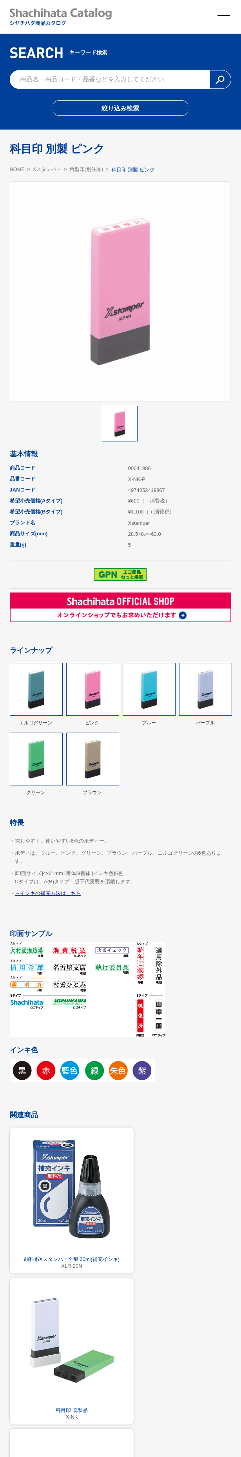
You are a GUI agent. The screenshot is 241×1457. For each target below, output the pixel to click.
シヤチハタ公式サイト (73, 1432)
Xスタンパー (47, 171)
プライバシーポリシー (167, 1432)
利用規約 (121, 1432)
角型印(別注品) (87, 171)
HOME (17, 170)
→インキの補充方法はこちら (48, 894)
